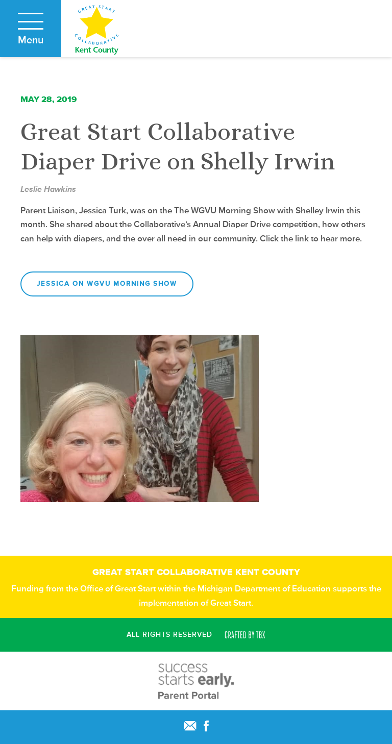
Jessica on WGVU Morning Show (107, 284)
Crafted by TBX (245, 635)
